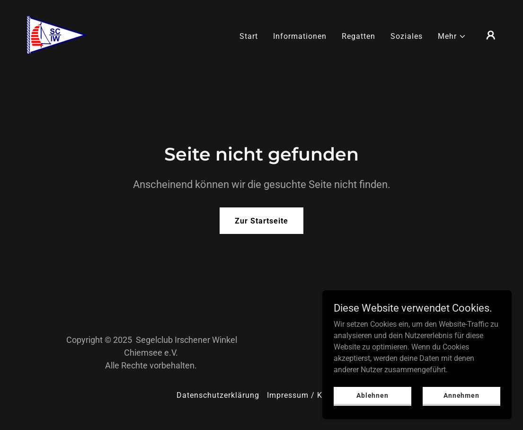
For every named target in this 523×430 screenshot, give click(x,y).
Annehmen (461, 395)
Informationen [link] (300, 36)
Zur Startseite (261, 220)
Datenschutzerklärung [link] (218, 395)
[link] (56, 34)
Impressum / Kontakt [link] (306, 395)
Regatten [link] (358, 36)
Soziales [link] (406, 36)
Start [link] (248, 36)
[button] (452, 36)
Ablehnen (372, 395)
